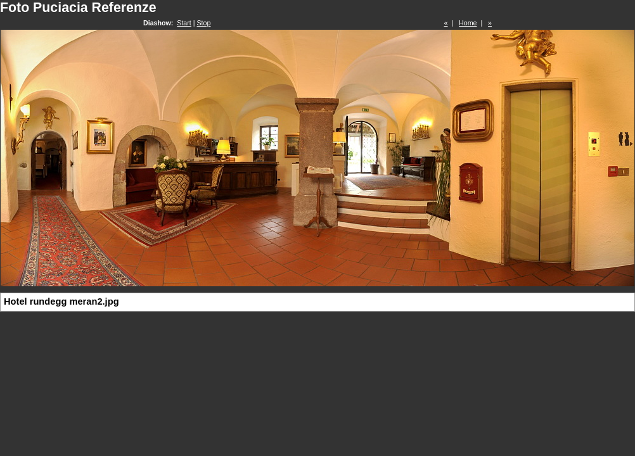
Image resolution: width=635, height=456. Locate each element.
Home (468, 23)
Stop (204, 23)
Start (184, 23)
